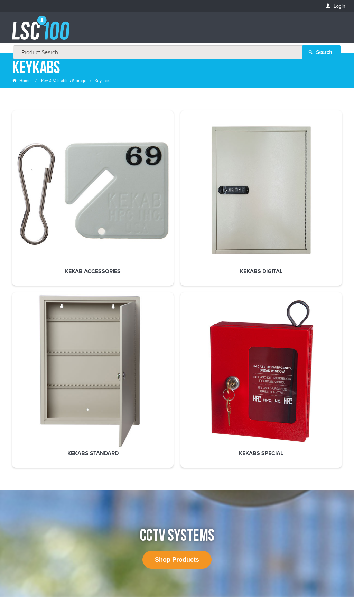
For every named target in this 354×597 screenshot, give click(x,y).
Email (18, 434)
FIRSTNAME (24, 459)
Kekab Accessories (42, 204)
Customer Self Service (174, 572)
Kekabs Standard (177, 204)
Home (22, 84)
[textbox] (175, 31)
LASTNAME (24, 484)
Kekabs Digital (109, 204)
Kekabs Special (244, 204)
